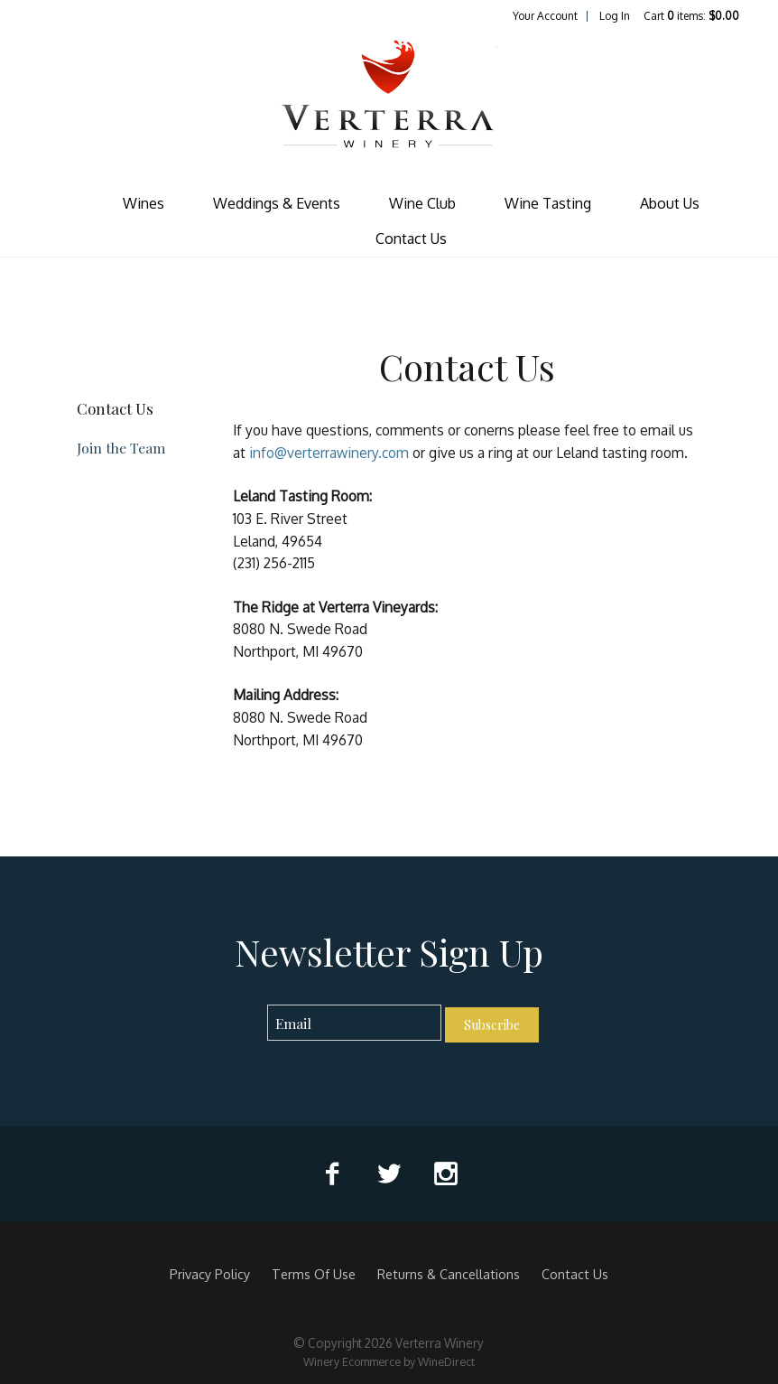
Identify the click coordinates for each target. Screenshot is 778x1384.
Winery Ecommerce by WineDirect (389, 1361)
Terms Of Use (314, 1274)
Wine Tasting (548, 203)
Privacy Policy (210, 1274)
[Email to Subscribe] (354, 1023)
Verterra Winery (389, 105)
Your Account (545, 16)
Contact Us (411, 238)
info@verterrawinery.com (329, 453)
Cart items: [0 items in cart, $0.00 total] (691, 16)
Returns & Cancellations (448, 1274)
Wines (143, 203)
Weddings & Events (276, 203)
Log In (614, 16)
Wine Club (422, 203)
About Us (669, 203)
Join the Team (121, 447)
